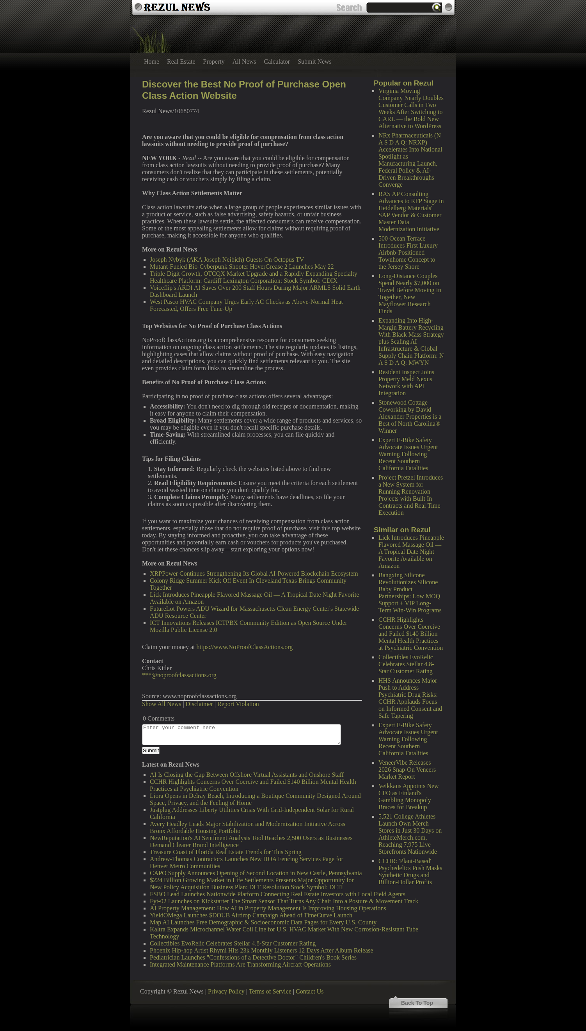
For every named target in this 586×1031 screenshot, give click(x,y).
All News (244, 61)
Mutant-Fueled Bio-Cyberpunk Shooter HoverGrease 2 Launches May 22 (242, 266)
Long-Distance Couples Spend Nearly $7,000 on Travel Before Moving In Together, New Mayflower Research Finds (409, 293)
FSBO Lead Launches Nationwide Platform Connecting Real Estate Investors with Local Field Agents (277, 894)
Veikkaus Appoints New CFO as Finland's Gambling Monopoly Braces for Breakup (408, 796)
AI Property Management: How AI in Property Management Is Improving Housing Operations (268, 908)
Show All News (161, 704)
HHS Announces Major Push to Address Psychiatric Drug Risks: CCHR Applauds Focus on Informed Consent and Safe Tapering (410, 698)
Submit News (315, 61)
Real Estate (181, 61)
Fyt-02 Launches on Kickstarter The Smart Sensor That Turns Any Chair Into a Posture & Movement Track (284, 901)
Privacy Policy (226, 991)
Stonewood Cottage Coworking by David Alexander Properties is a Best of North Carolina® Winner (409, 416)
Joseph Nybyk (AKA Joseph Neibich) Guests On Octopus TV (227, 259)
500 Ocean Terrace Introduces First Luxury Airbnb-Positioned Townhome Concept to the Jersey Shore (408, 252)
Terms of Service (270, 991)
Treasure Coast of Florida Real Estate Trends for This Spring (226, 852)
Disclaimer (199, 704)
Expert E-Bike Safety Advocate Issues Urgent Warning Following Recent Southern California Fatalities (408, 454)
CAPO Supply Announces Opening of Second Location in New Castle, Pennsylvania (256, 873)
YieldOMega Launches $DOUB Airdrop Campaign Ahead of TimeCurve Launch (251, 915)
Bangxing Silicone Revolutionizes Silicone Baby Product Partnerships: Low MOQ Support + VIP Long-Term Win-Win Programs (410, 593)
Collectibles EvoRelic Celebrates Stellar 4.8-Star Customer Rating (406, 664)
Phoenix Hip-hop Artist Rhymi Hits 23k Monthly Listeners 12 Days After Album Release (261, 950)
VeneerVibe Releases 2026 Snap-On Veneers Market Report (407, 769)
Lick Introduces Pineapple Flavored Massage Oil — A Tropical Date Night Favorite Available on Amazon (411, 551)
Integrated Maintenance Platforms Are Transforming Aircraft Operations (240, 964)
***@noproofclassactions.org (179, 675)
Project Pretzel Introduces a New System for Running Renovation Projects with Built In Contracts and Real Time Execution (410, 495)
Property (214, 61)
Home (151, 61)
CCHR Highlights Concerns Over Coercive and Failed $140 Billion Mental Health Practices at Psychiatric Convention (410, 633)
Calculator (277, 61)
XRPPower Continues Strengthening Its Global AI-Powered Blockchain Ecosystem (254, 573)
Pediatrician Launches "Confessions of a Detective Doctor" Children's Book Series (253, 957)
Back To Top (417, 1003)
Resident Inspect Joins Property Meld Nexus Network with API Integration (406, 382)
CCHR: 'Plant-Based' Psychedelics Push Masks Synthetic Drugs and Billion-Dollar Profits (410, 871)
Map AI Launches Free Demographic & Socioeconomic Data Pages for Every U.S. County (263, 922)
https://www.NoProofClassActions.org (245, 647)
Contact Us (310, 991)
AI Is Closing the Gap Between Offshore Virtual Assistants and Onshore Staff (247, 774)
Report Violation (238, 704)
